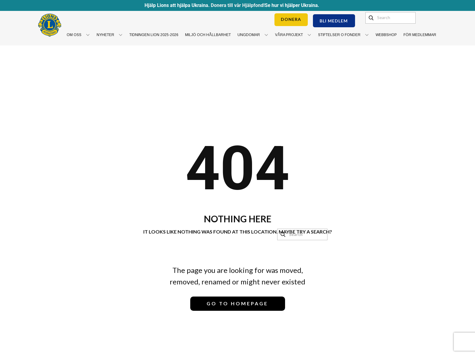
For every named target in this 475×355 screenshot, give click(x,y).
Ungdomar (249, 35)
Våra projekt (289, 35)
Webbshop (386, 35)
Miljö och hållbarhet (208, 35)
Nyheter (105, 35)
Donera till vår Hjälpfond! (238, 5)
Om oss (74, 35)
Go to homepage (237, 303)
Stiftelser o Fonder (339, 35)
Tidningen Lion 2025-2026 (153, 35)
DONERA (291, 19)
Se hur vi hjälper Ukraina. (292, 5)
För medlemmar (420, 35)
